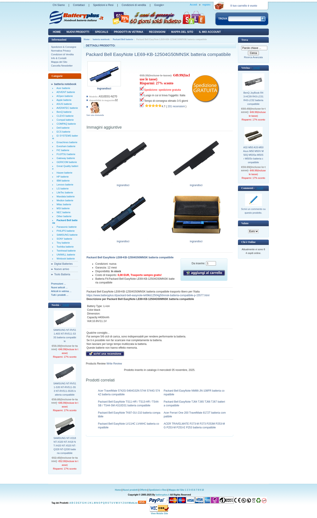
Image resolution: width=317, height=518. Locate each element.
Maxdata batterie (65, 196)
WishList (133, 503)
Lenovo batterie (64, 184)
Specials (101, 31)
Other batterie (63, 216)
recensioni (157, 31)
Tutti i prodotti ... (59, 295)
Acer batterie (62, 88)
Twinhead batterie (65, 250)
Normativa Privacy (61, 50)
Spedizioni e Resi (103, 5)
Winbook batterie (65, 258)
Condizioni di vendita (134, 5)
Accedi (193, 4)
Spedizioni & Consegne (63, 47)
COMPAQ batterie (65, 123)
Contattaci (79, 5)
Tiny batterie (62, 242)
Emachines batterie (66, 142)
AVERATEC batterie (66, 108)
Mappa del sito (182, 31)
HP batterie (62, 176)
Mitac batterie (63, 204)
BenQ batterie (63, 112)
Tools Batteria (62, 274)
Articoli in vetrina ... (61, 291)
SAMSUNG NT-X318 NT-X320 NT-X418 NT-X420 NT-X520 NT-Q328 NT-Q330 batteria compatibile (64, 445)
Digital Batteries (63, 263)
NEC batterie (62, 212)
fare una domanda (95, 115)
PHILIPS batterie (65, 230)
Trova (244, 39)
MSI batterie (62, 208)
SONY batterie (63, 238)
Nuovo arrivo (61, 269)
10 (202, 490)
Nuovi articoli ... (59, 287)
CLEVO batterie (64, 116)
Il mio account (210, 31)
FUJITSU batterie (65, 154)
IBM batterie (62, 180)
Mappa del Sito (59, 62)
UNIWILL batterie (65, 254)
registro (206, 4)
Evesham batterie (65, 146)
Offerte (144, 490)
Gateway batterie (65, 158)
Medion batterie (64, 200)
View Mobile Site (159, 513)
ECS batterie (62, 131)
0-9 (126, 503)
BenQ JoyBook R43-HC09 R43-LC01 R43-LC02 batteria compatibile (253, 98)
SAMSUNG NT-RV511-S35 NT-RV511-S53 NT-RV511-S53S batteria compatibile (64, 389)
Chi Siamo (59, 5)
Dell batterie (62, 127)
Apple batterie (63, 100)
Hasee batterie (63, 172)
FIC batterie (62, 150)
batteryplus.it (163, 495)
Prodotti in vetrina (128, 31)
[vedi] (65, 305)
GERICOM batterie (66, 162)
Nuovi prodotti (130, 490)
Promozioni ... (58, 283)
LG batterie (62, 188)
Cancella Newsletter (62, 65)
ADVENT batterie (65, 92)
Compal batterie (64, 119)
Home (57, 31)
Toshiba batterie (64, 246)
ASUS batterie (63, 104)
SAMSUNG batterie (66, 234)
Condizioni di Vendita (62, 54)
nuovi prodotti (77, 31)
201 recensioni (176, 106)
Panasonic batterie (66, 227)
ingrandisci (123, 184)
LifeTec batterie (64, 192)
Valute (245, 223)
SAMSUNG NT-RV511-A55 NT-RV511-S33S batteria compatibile (64, 335)
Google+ (159, 5)
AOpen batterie (64, 96)
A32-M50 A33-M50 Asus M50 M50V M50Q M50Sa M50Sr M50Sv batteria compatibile (253, 155)
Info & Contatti (58, 58)
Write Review (114, 363)
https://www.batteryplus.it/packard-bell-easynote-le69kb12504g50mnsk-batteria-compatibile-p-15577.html (148, 295)
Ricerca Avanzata (253, 57)
